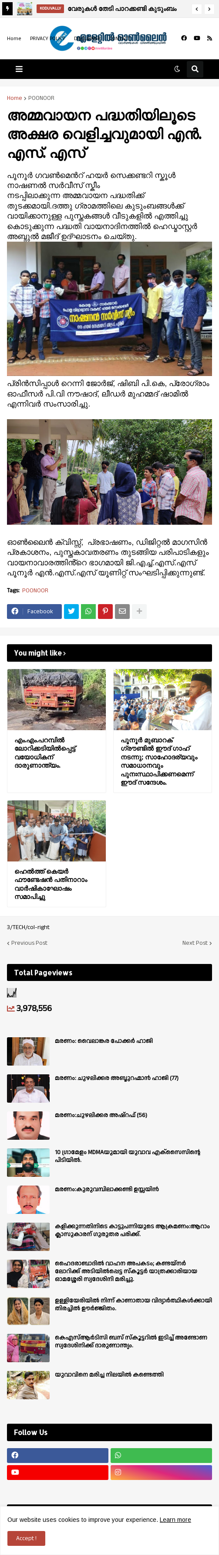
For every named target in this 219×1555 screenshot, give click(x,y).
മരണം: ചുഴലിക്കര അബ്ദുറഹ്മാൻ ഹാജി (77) (117, 1078)
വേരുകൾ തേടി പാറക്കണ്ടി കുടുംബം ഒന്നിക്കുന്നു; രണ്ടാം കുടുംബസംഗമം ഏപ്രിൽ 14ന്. (122, 9)
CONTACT (119, 38)
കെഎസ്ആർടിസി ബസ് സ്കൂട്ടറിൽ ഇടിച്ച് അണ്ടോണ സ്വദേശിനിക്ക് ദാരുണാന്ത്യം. (131, 1342)
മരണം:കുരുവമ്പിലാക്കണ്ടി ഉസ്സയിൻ (107, 1189)
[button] (197, 9)
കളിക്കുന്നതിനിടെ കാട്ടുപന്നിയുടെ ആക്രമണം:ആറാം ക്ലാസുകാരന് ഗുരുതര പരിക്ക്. (132, 1230)
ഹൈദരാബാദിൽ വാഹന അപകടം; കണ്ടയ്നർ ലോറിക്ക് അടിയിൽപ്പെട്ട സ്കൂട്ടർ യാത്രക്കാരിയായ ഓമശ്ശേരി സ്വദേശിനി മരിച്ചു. (126, 1272)
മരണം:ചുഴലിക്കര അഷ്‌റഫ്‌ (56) (101, 1115)
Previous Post (29, 943)
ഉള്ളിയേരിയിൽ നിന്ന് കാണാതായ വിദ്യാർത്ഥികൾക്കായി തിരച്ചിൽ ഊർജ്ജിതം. (133, 1304)
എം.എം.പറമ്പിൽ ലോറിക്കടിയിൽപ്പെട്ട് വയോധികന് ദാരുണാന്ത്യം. (44, 753)
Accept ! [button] (26, 1538)
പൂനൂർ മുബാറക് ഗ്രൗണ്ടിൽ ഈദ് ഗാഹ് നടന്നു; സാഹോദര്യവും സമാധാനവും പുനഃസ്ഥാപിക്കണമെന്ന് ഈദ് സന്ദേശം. (159, 761)
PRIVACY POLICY (47, 38)
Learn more (175, 1519)
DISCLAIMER (87, 38)
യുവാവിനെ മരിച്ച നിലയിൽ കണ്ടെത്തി (109, 1375)
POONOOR (41, 98)
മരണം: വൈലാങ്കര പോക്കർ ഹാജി (104, 1041)
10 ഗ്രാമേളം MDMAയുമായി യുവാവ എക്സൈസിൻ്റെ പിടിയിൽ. (127, 1156)
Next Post (195, 943)
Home (14, 38)
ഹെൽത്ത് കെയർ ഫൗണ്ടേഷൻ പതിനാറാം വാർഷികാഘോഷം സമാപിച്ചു (50, 884)
